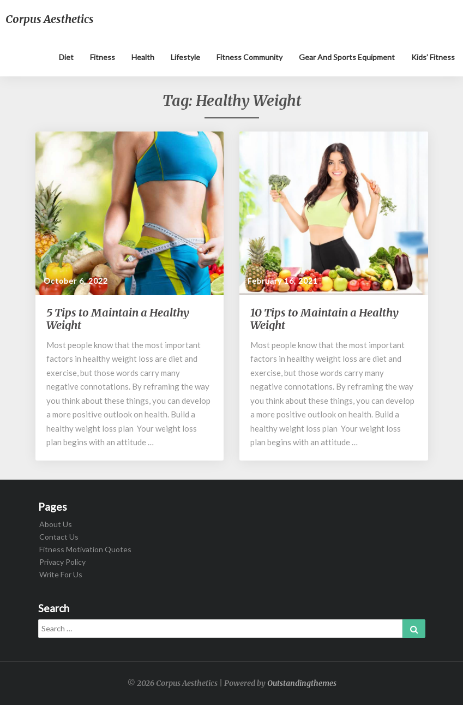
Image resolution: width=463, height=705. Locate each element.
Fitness (102, 57)
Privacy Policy (62, 561)
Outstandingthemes (301, 683)
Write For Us (60, 574)
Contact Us (59, 536)
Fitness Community (249, 57)
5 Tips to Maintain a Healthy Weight (117, 319)
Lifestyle (185, 57)
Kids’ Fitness (433, 57)
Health (142, 57)
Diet (66, 57)
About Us (55, 524)
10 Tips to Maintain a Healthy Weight (324, 319)
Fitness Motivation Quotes (85, 549)
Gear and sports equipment (347, 57)
